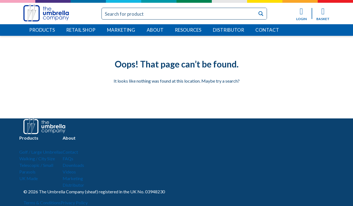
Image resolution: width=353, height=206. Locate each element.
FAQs (68, 158)
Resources (188, 30)
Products (42, 30)
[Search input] (179, 14)
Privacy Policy (74, 202)
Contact (267, 30)
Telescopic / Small (36, 165)
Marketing (121, 30)
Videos (69, 171)
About (155, 30)
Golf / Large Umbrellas (41, 151)
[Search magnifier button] (261, 13)
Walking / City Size (37, 158)
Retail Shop (80, 30)
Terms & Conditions (42, 202)
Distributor (228, 30)
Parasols (27, 171)
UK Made (28, 178)
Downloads (73, 165)
